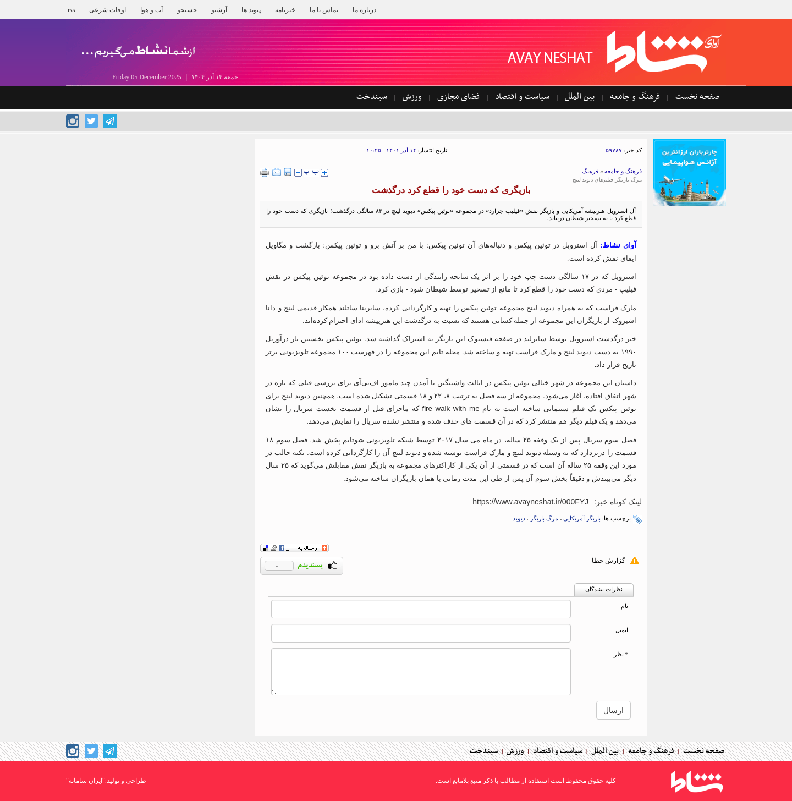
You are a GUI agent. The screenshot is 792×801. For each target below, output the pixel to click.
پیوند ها (251, 10)
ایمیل (621, 630)
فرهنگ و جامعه (635, 97)
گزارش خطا (608, 560)
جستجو (187, 10)
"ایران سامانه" (85, 780)
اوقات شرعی (107, 10)
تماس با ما (324, 10)
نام (624, 606)
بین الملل (580, 97)
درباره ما (364, 10)
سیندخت (371, 97)
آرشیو (219, 10)
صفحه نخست (697, 97)
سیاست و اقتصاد (522, 97)
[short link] (530, 502)
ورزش (412, 97)
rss (71, 10)
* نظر (621, 654)
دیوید (519, 518)
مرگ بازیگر (544, 518)
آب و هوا (151, 10)
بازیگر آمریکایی (582, 518)
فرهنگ (590, 171)
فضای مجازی (458, 97)
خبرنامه (285, 10)
